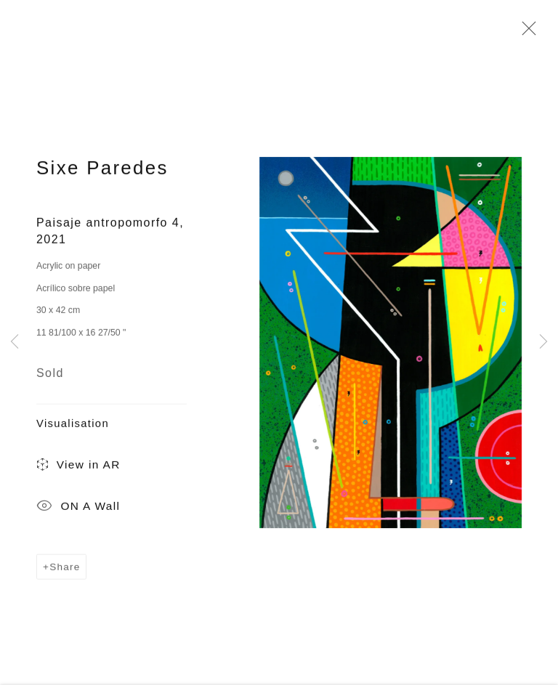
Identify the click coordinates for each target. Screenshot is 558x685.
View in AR (78, 469)
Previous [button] (14, 342)
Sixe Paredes (102, 171)
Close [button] (525, 33)
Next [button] (543, 342)
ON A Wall (78, 511)
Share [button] (64, 569)
